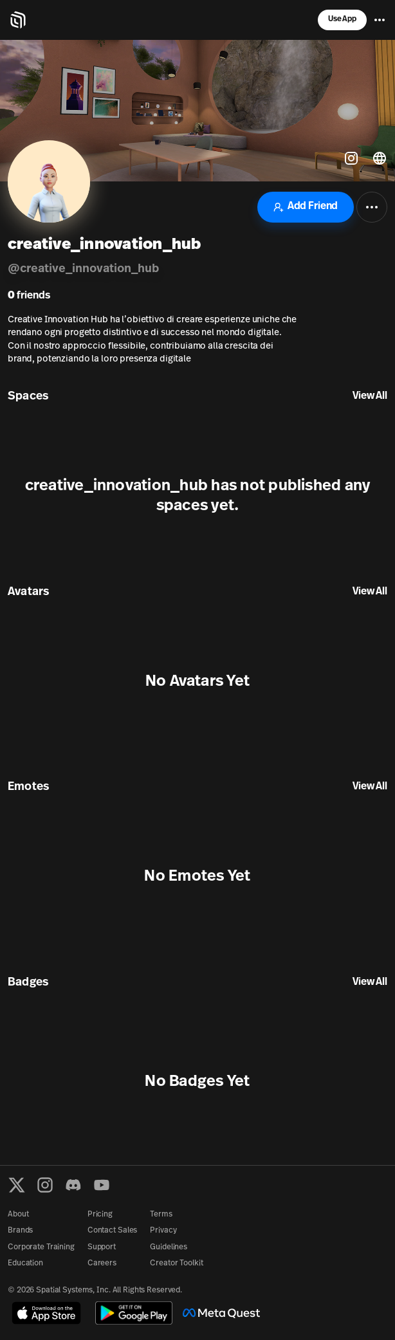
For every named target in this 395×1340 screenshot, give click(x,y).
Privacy (163, 1230)
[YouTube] (102, 1185)
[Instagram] (45, 1185)
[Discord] (73, 1185)
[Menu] (379, 20)
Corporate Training (41, 1247)
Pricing (100, 1214)
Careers (101, 1263)
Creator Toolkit (176, 1263)
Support (101, 1247)
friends (29, 296)
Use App (342, 19)
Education (25, 1263)
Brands (20, 1230)
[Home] (18, 20)
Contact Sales (112, 1230)
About (18, 1214)
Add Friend (305, 206)
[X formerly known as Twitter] (17, 1185)
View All (370, 396)
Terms (161, 1214)
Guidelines (168, 1247)
